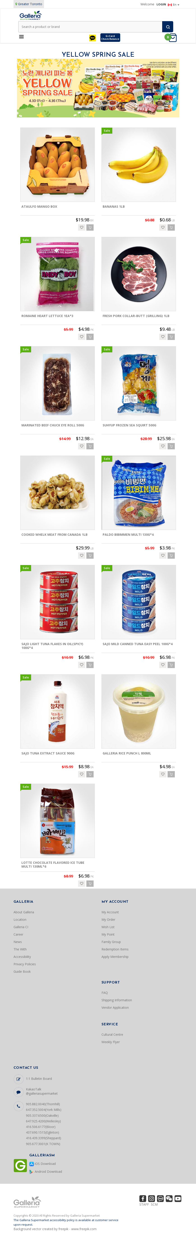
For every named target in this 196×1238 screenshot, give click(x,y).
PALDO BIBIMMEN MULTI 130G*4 (128, 534)
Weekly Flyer (110, 1042)
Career (18, 934)
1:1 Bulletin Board (39, 1078)
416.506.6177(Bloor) (40, 1127)
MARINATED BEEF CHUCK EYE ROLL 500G (52, 425)
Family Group (111, 942)
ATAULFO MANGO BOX (39, 206)
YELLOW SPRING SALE (98, 55)
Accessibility (22, 956)
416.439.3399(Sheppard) (43, 1138)
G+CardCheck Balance (110, 37)
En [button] (173, 4)
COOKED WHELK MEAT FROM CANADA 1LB (54, 534)
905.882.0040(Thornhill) (43, 1104)
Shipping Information (116, 1000)
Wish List (108, 927)
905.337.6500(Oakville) (42, 1115)
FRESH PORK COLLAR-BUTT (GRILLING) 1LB (136, 316)
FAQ (104, 992)
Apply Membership (115, 956)
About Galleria (24, 912)
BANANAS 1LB (114, 206)
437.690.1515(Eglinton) (42, 1132)
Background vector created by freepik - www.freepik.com (55, 1229)
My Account (110, 912)
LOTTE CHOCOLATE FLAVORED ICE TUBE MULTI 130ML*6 (52, 864)
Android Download (45, 1171)
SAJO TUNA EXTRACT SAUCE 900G (47, 753)
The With (20, 949)
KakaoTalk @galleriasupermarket (42, 1091)
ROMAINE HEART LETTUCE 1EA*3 (47, 316)
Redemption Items (115, 949)
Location (20, 919)
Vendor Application (115, 1007)
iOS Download (42, 1163)
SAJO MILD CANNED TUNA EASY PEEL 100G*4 (138, 644)
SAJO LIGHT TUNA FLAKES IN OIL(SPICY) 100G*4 (52, 646)
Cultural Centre (112, 1034)
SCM (154, 1204)
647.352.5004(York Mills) (43, 1109)
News (18, 942)
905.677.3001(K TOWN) (43, 1144)
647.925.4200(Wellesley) (43, 1121)
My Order (108, 919)
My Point (108, 934)
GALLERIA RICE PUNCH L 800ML (127, 753)
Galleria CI (21, 927)
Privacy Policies (25, 964)
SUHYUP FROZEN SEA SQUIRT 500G (129, 425)
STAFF (144, 1204)
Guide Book (22, 971)
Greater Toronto (30, 4)
